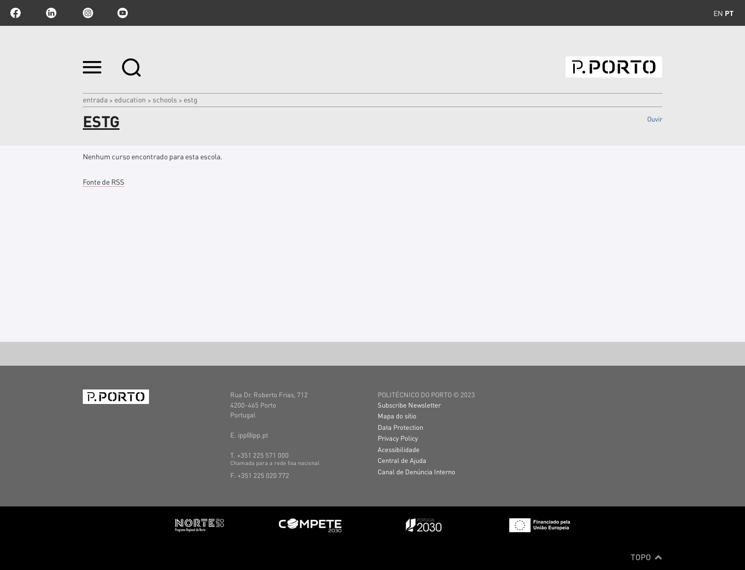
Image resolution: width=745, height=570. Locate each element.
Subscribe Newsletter (409, 404)
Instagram (87, 13)
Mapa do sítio (397, 415)
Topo (646, 557)
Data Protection (400, 427)
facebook (15, 13)
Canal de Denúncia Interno (416, 471)
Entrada (95, 99)
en (718, 13)
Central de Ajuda (402, 460)
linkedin (51, 13)
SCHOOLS (165, 99)
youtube (122, 13)
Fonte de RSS (103, 181)
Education (130, 99)
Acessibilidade (399, 449)
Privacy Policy (398, 437)
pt (729, 13)
